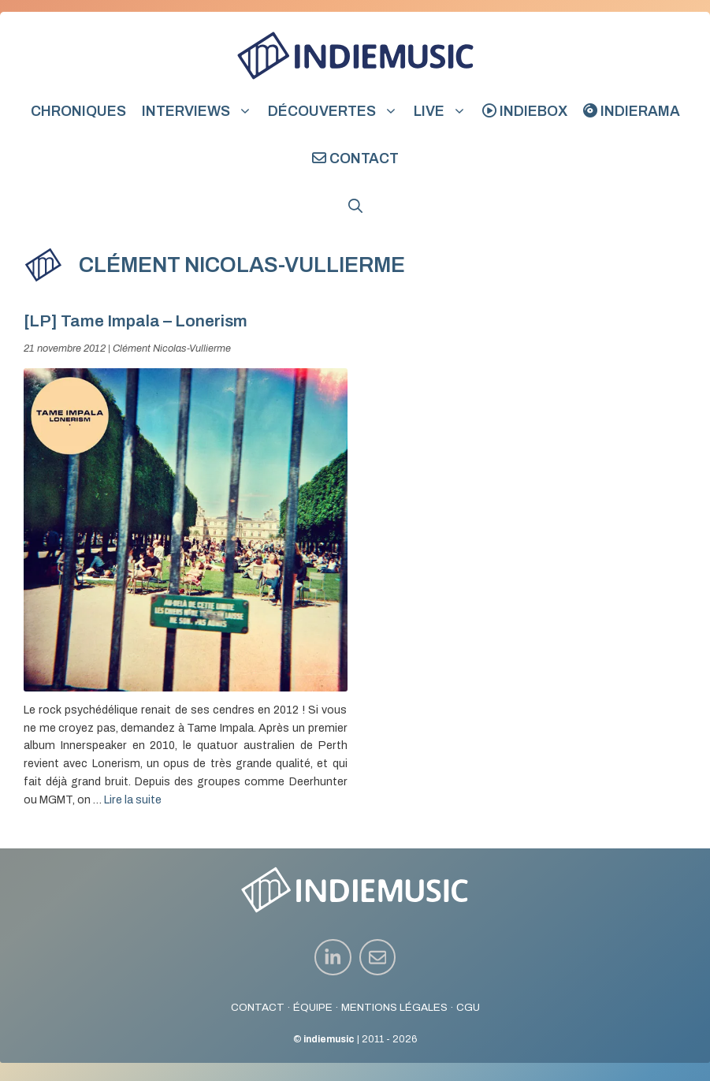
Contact (355, 158)
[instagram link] (332, 957)
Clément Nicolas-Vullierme (172, 348)
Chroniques (78, 111)
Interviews (201, 111)
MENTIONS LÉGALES (394, 1007)
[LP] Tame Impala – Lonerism (135, 321)
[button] (355, 205)
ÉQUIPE (313, 1007)
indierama (631, 111)
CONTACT (257, 1007)
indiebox (524, 111)
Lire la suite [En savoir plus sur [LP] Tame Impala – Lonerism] (133, 799)
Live (444, 111)
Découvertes (337, 111)
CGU (468, 1007)
